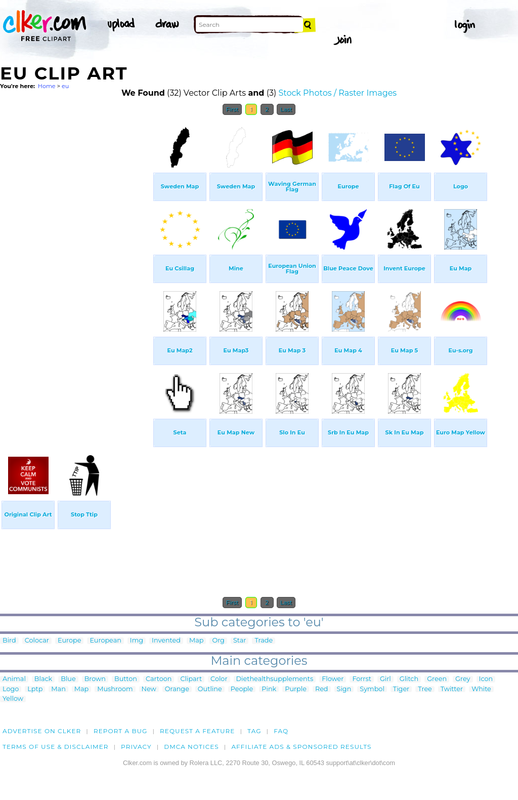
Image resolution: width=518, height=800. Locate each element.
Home (47, 86)
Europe (69, 640)
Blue (68, 679)
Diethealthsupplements (275, 679)
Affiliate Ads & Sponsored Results (301, 746)
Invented (166, 640)
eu (65, 86)
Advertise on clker (42, 731)
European (105, 640)
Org (218, 640)
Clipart (191, 679)
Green (437, 679)
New (149, 689)
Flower (332, 679)
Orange (177, 689)
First (232, 109)
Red (321, 689)
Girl (385, 679)
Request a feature (197, 731)
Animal (14, 679)
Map (196, 640)
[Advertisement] (76, 272)
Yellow (13, 699)
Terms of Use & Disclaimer (56, 746)
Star (239, 640)
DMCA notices (191, 746)
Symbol (372, 689)
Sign (344, 689)
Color (218, 679)
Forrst (361, 679)
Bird (9, 640)
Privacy (136, 746)
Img (136, 640)
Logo (11, 689)
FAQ (281, 731)
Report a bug (121, 731)
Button (125, 679)
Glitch (409, 679)
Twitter (452, 689)
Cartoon (159, 679)
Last (286, 109)
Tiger (401, 689)
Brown (95, 679)
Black (43, 679)
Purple (296, 689)
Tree (425, 689)
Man (58, 689)
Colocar (37, 640)
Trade (263, 640)
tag (254, 731)
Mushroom (115, 689)
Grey (462, 679)
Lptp (34, 689)
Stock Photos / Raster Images (337, 93)
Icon (486, 679)
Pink (269, 689)
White (481, 689)
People (242, 689)
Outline (210, 689)
